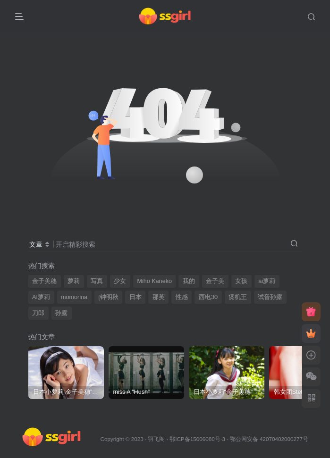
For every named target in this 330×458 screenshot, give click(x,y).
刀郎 (38, 313)
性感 (182, 297)
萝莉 (74, 281)
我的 (189, 281)
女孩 (241, 281)
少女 (120, 281)
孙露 (61, 313)
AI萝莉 (41, 297)
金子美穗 (44, 281)
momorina (74, 297)
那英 (158, 297)
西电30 (208, 297)
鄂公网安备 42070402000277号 (269, 439)
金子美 (215, 281)
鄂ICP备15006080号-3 (197, 439)
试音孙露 (270, 297)
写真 (97, 281)
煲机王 (237, 297)
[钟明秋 (108, 297)
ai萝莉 (266, 281)
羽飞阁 (156, 439)
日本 (135, 297)
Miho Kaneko (154, 281)
